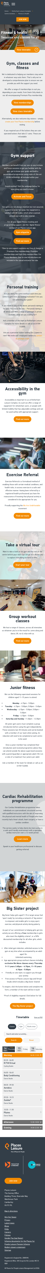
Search (13, 1040)
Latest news (9, 1223)
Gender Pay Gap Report (14, 1238)
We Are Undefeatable (31, 505)
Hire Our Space (10, 1217)
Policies (8, 1235)
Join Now (23, 19)
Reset (31, 1040)
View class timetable (22, 111)
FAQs (7, 1229)
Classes (12, 1026)
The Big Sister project (22, 1006)
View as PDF (38, 1017)
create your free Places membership (19, 121)
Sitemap (8, 1250)
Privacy (7, 1220)
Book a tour (31, 1026)
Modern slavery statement (15, 1247)
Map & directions (11, 1211)
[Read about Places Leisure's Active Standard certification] (14, 1165)
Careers (8, 1232)
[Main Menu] (13, 4)
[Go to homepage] (5, 4)
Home (7, 11)
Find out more (23, 241)
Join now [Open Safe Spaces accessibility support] (13, 1180)
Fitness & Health (23, 13)
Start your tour (22, 565)
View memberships (22, 102)
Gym (21, 1026)
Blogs (7, 1226)
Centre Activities (10, 13)
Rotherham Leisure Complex (21, 11)
